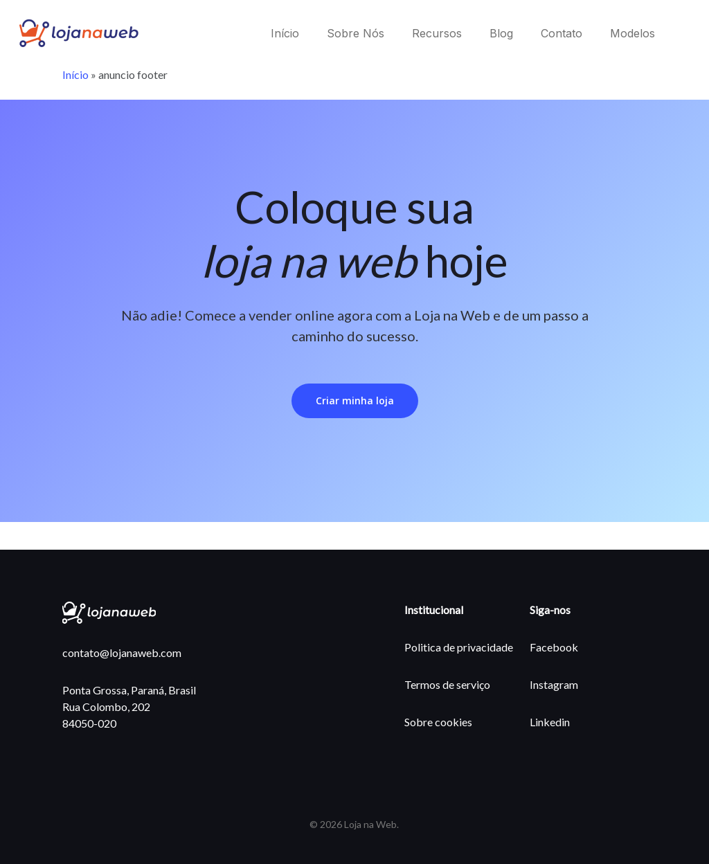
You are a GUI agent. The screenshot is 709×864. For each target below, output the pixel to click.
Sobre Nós (355, 33)
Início (285, 33)
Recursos (437, 33)
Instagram (554, 684)
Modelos (632, 33)
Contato (561, 33)
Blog (501, 33)
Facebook (554, 647)
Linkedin (550, 721)
